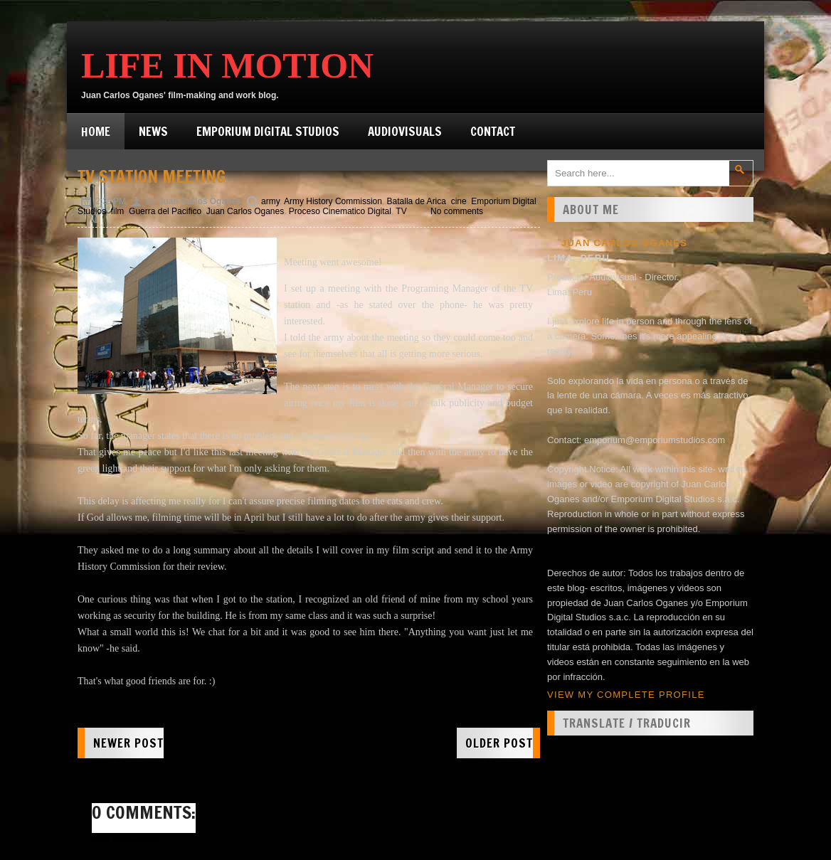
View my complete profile (626, 694)
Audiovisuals (405, 131)
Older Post (499, 743)
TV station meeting (152, 176)
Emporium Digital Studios (267, 131)
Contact (492, 131)
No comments (456, 211)
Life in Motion (227, 65)
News (153, 131)
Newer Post (128, 743)
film (118, 211)
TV (401, 211)
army (270, 201)
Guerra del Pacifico (165, 211)
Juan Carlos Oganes (245, 211)
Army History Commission (333, 201)
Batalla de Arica (416, 201)
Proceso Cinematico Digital (340, 211)
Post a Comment (126, 840)
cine (459, 201)
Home (95, 131)
